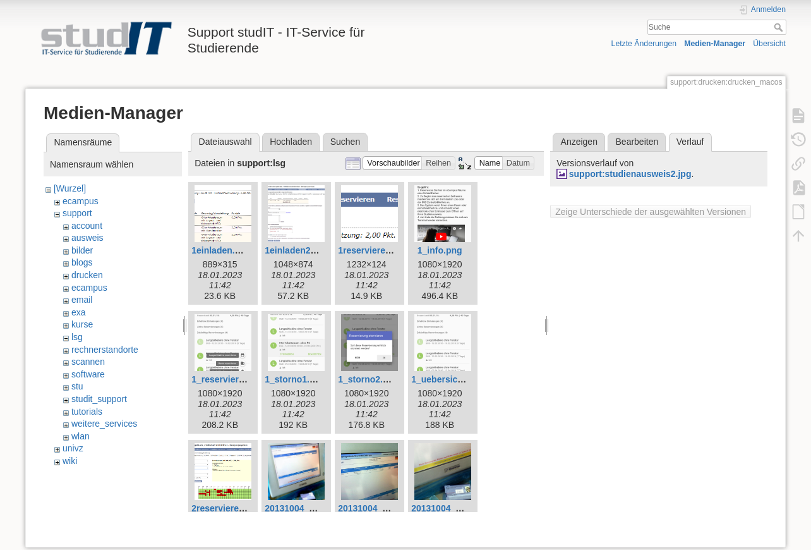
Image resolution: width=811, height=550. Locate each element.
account (86, 226)
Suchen (345, 142)
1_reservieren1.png (231, 379)
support (77, 213)
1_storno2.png (368, 379)
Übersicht (769, 43)
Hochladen (291, 142)
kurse (82, 324)
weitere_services (104, 424)
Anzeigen (579, 142)
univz (73, 448)
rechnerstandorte (104, 350)
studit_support (99, 399)
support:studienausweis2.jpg (630, 174)
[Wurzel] (70, 188)
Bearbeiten (637, 142)
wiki (70, 461)
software (88, 374)
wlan (80, 436)
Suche (780, 27)
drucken (87, 275)
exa (78, 312)
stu (77, 386)
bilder (82, 250)
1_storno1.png (295, 379)
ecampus (81, 201)
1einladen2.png (297, 250)
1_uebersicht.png (447, 379)
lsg (77, 337)
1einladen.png (221, 250)
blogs (81, 262)
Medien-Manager (714, 43)
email (81, 300)
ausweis (87, 238)
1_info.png (440, 250)
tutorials (86, 411)
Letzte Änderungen (644, 43)
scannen (88, 362)
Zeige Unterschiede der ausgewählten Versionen (650, 212)
